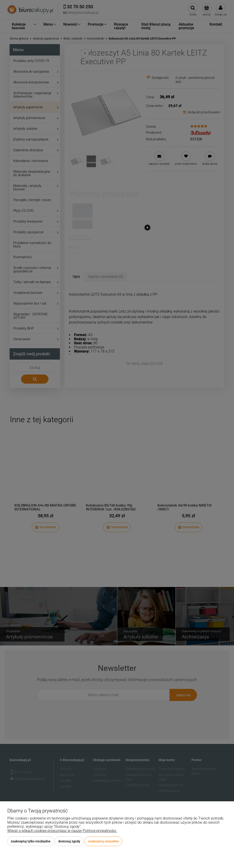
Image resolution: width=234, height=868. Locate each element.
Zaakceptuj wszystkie (103, 841)
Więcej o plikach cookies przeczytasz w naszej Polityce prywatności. (62, 830)
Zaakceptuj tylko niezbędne (31, 841)
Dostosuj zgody (69, 841)
